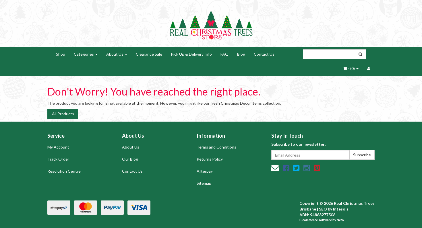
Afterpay (205, 171)
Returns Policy (210, 159)
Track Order (58, 159)
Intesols (341, 208)
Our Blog (130, 159)
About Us (116, 54)
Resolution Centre (64, 171)
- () (351, 68)
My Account (58, 147)
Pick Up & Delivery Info (191, 54)
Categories (86, 54)
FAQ (224, 54)
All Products (62, 113)
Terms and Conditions (216, 147)
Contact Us (264, 54)
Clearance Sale (149, 54)
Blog (241, 54)
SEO (323, 208)
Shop (60, 54)
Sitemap (204, 183)
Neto (340, 220)
